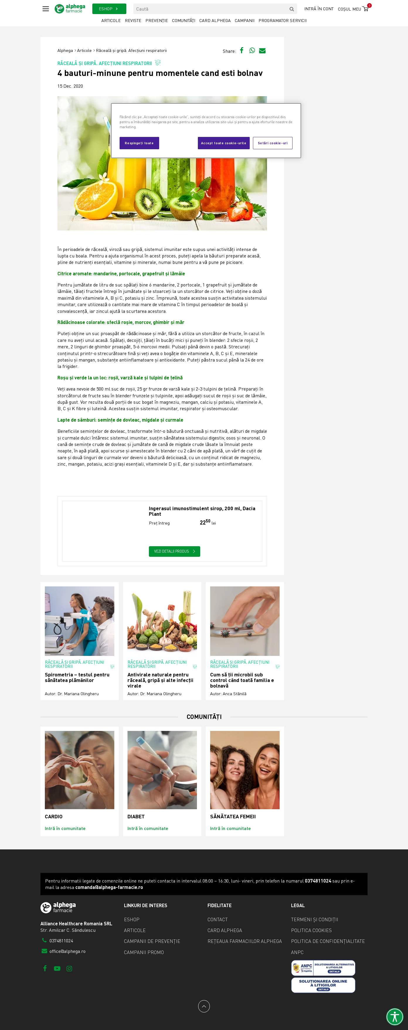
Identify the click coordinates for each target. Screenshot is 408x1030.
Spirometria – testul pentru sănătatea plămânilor (77, 677)
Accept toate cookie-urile (223, 143)
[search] (292, 9)
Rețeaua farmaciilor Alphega (245, 941)
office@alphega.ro (63, 951)
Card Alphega (215, 20)
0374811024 (56, 941)
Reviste (133, 20)
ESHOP (109, 8)
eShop (132, 919)
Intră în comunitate (65, 828)
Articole (111, 20)
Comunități (183, 20)
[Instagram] (69, 968)
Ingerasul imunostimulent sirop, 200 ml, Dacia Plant (202, 511)
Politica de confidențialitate (328, 941)
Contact (218, 919)
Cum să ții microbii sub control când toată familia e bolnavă (242, 680)
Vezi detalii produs (174, 551)
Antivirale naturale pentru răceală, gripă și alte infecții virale (160, 680)
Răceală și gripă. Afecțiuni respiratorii (131, 50)
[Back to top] (204, 1006)
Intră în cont (319, 8)
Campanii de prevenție (152, 941)
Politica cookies (311, 930)
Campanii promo (144, 952)
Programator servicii (283, 20)
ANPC (297, 952)
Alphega (65, 50)
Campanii (244, 20)
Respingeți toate (139, 143)
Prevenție (156, 20)
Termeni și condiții (314, 919)
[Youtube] (57, 968)
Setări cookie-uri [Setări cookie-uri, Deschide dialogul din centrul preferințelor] (273, 143)
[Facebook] (45, 968)
